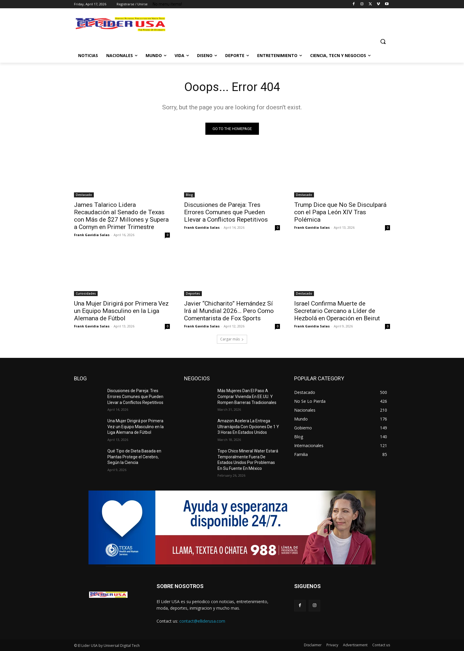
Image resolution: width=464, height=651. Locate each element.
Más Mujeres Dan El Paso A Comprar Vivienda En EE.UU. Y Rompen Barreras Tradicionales (247, 396)
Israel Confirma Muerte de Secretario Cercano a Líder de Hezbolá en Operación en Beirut (337, 311)
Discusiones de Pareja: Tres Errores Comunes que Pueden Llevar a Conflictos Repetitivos (226, 212)
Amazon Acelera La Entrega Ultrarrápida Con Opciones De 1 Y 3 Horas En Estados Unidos (248, 426)
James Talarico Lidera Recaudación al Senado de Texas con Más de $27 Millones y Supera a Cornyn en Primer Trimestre (121, 215)
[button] (383, 41)
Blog (189, 195)
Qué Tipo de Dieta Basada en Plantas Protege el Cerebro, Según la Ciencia (134, 457)
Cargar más (232, 339)
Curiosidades (86, 293)
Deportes (193, 293)
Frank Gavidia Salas (91, 235)
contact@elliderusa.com (202, 621)
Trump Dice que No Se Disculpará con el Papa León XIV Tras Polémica (340, 212)
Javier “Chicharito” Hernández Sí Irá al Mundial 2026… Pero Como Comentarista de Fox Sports (229, 311)
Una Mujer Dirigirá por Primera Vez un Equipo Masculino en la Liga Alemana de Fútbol (121, 311)
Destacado (84, 195)
